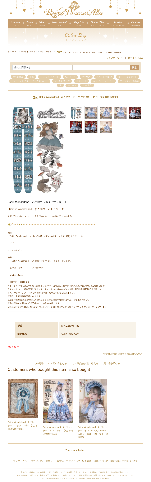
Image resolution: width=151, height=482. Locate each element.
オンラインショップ (29, 52)
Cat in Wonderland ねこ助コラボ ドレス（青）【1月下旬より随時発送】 (58, 430)
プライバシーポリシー (43, 461)
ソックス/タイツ (46, 52)
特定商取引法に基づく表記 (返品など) (123, 353)
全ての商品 (18, 77)
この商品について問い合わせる (50, 363)
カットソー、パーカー (103, 81)
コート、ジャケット (127, 77)
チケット (72, 85)
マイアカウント (114, 57)
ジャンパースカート (49, 77)
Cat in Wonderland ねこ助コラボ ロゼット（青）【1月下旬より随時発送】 (23, 425)
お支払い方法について (68, 461)
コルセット (81, 81)
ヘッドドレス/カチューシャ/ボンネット (29, 81)
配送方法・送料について (95, 461)
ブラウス (86, 77)
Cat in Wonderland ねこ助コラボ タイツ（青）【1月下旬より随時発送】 (89, 52)
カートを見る (135, 57)
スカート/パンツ (104, 77)
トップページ (13, 52)
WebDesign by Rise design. (100, 478)
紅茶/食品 (87, 85)
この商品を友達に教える (85, 363)
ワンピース (70, 77)
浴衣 (32, 77)
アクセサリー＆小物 (129, 81)
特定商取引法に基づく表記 (124, 461)
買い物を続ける (112, 363)
